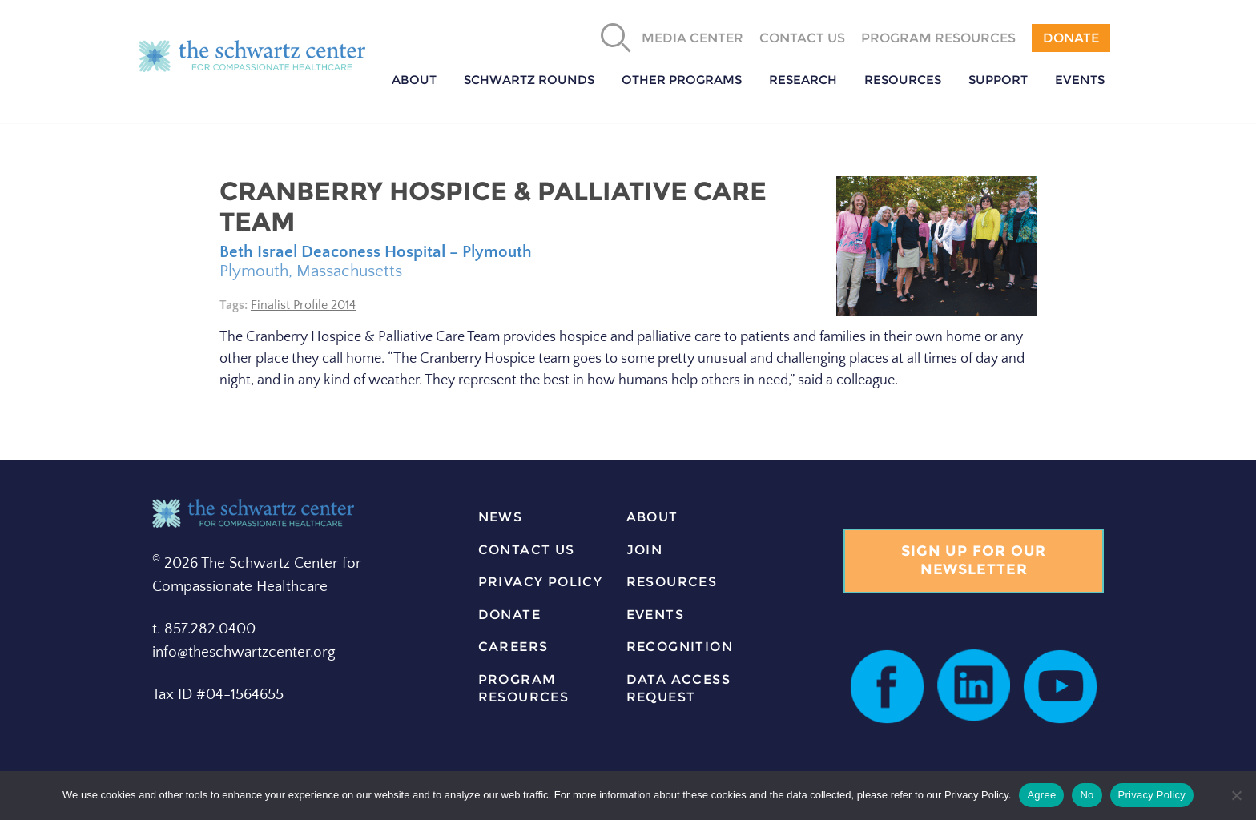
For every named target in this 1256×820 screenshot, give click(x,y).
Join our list (874, 519)
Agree (1041, 795)
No (1086, 795)
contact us (526, 549)
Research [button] (803, 79)
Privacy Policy (540, 581)
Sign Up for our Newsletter (974, 560)
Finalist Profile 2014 (303, 305)
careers (513, 646)
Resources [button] (902, 79)
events (655, 614)
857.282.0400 (210, 629)
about (652, 517)
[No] (1236, 795)
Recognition (679, 646)
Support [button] (998, 79)
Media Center (692, 38)
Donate (1071, 38)
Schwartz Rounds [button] (529, 79)
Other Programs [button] (682, 79)
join (644, 549)
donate (509, 614)
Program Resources (938, 38)
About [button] (414, 79)
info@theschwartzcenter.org (244, 652)
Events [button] (1080, 79)
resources (672, 581)
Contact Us (802, 38)
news (500, 517)
